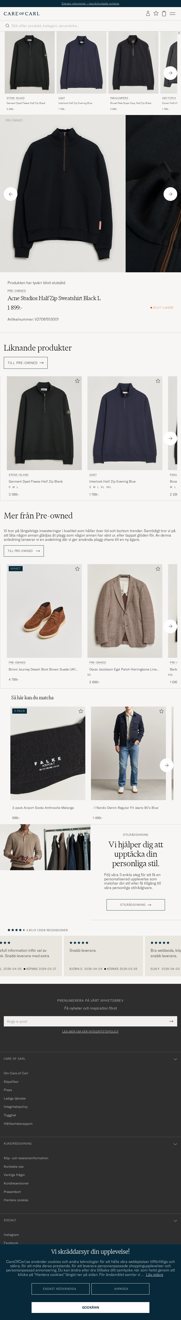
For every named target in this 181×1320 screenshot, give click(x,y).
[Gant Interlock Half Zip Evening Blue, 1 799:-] (81, 71)
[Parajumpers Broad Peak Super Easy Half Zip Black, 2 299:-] (133, 71)
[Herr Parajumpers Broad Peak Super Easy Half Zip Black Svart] (133, 62)
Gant (61, 98)
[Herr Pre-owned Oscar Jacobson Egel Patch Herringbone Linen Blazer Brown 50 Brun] (124, 611)
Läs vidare (154, 1274)
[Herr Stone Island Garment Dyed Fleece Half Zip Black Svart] (30, 62)
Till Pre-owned (24, 551)
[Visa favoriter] (155, 13)
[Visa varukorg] (164, 13)
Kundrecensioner (16, 1183)
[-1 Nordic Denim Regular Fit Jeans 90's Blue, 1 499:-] (128, 763)
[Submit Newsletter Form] (171, 1021)
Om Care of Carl (16, 1073)
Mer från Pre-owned (38, 516)
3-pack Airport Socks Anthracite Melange (43, 808)
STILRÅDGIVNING (133, 904)
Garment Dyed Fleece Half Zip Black (26, 103)
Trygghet (10, 1115)
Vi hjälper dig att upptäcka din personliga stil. (135, 854)
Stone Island (16, 98)
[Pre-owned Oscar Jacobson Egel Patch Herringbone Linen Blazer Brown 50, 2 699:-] (125, 624)
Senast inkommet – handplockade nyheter (90, 3)
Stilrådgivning (135, 834)
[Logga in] (148, 14)
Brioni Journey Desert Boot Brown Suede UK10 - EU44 (44, 669)
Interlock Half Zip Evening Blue (75, 103)
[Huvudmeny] (172, 13)
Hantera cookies (16, 1200)
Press (8, 1090)
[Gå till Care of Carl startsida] (22, 14)
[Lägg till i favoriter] (76, 381)
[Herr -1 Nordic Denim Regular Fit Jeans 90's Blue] (128, 753)
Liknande (38, 348)
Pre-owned (14, 120)
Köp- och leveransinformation (26, 1158)
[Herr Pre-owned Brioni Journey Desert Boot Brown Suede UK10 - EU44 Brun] (44, 611)
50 (89, 675)
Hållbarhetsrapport (18, 1123)
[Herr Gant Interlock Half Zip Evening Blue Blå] (82, 62)
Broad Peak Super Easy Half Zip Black (130, 103)
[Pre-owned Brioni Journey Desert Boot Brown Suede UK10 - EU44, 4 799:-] (44, 624)
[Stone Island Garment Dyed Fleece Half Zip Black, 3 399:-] (30, 71)
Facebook (11, 1243)
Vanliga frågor (14, 1175)
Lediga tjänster (15, 1098)
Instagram (11, 1235)
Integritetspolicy (16, 1107)
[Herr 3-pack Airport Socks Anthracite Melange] (47, 753)
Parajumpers (119, 98)
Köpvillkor (11, 1082)
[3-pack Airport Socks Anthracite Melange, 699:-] (48, 763)
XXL (170, 675)
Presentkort (12, 1192)
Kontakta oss (14, 1166)
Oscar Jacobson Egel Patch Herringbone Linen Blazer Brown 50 (123, 669)
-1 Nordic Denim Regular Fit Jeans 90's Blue (125, 808)
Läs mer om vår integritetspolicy (90, 1031)
